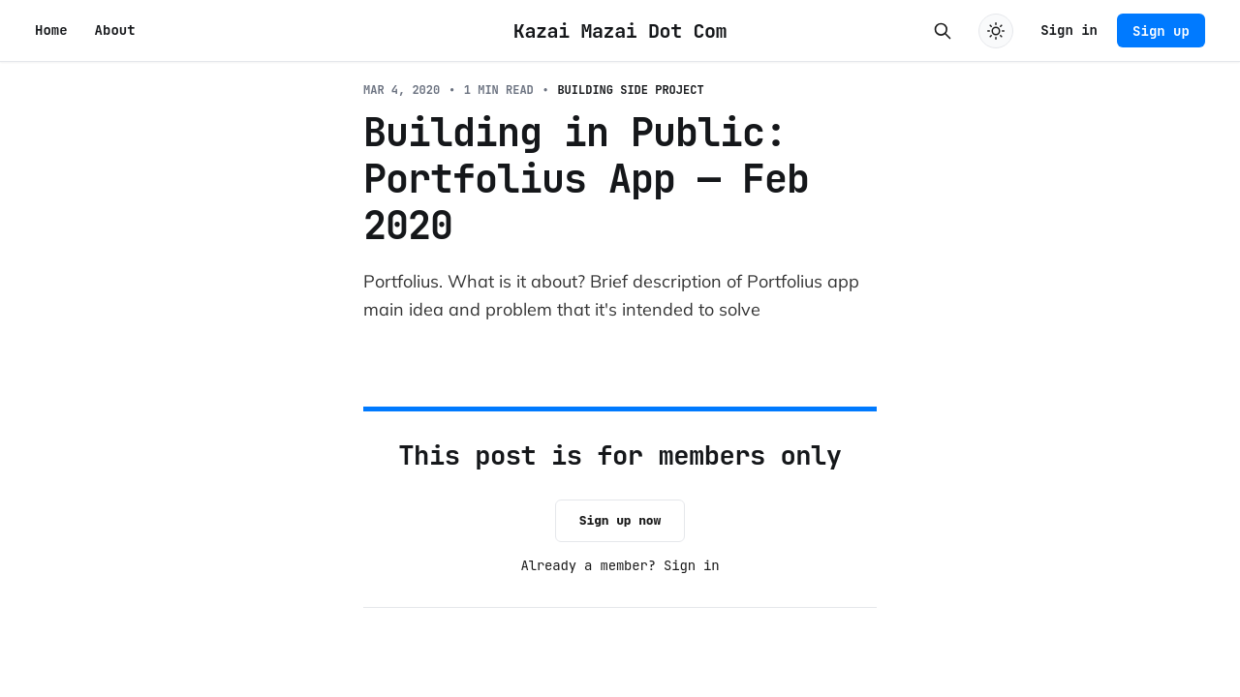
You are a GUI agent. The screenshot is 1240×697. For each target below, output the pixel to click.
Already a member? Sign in (620, 565)
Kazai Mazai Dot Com (620, 31)
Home (51, 30)
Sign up (1161, 31)
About (115, 30)
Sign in (1069, 30)
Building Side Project (630, 90)
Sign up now (620, 520)
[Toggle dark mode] (995, 31)
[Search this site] (942, 30)
